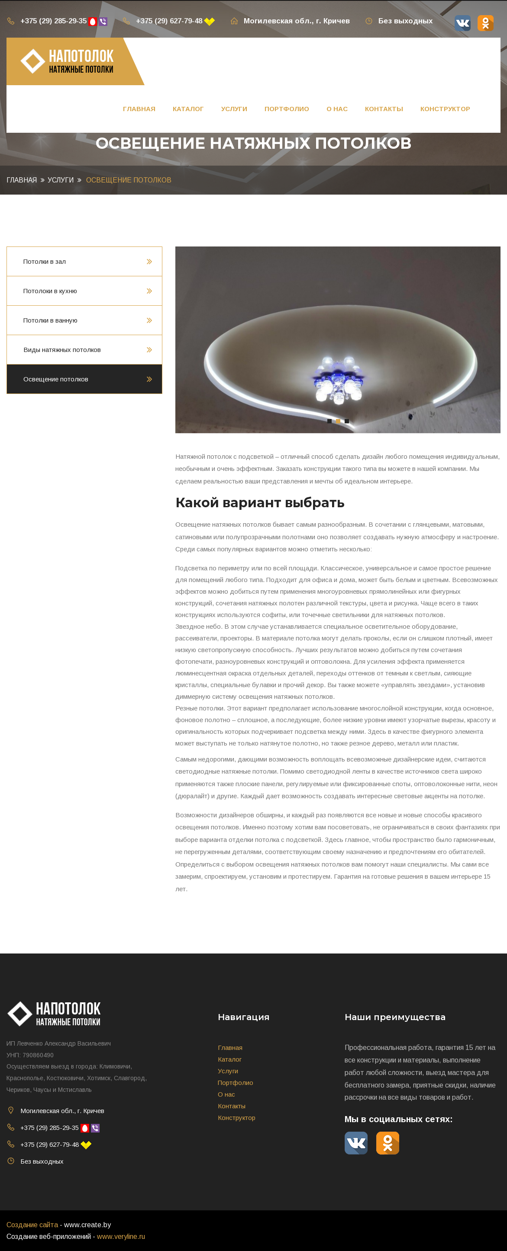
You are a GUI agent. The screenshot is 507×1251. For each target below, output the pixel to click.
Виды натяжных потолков (62, 349)
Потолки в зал (44, 261)
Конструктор (445, 108)
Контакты (384, 108)
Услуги (234, 108)
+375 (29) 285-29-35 (46, 21)
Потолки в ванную (50, 320)
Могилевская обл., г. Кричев (290, 21)
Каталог (188, 108)
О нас (337, 108)
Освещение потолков (55, 379)
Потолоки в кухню (50, 290)
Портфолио (287, 108)
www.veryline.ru (121, 1236)
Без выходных (399, 21)
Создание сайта (32, 1225)
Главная (139, 108)
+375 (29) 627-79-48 (162, 21)
